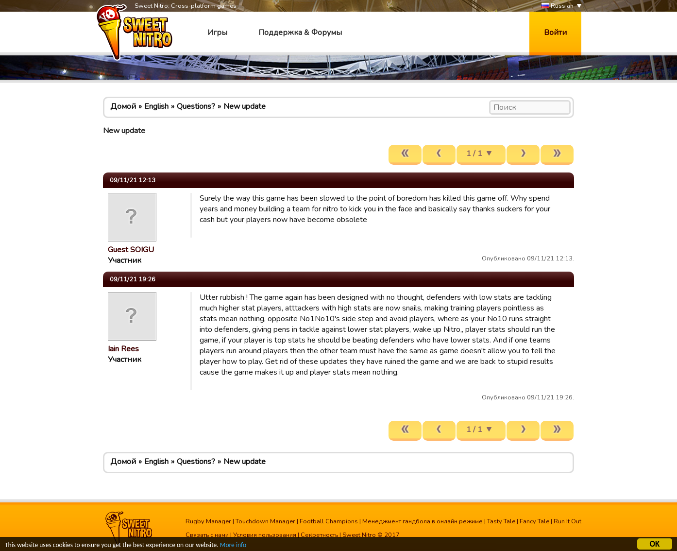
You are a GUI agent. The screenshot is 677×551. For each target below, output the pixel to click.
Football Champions (329, 521)
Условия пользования (264, 535)
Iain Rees (123, 349)
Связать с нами (207, 535)
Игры (217, 32)
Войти (555, 32)
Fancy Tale (534, 521)
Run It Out (567, 521)
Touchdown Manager (265, 521)
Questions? (196, 106)
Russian (558, 6)
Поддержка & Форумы (300, 32)
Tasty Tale (501, 521)
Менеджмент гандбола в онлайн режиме (422, 521)
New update (244, 106)
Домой (123, 106)
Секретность (319, 535)
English (156, 106)
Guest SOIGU (131, 249)
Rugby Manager (208, 521)
